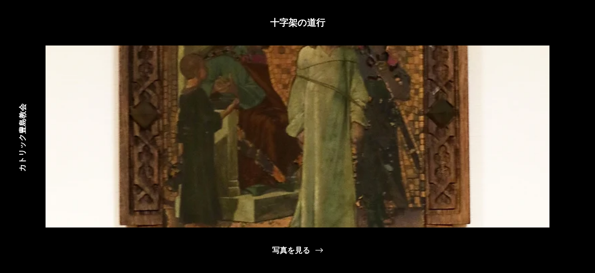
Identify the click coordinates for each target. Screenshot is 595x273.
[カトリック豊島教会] (22, 136)
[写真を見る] (297, 250)
